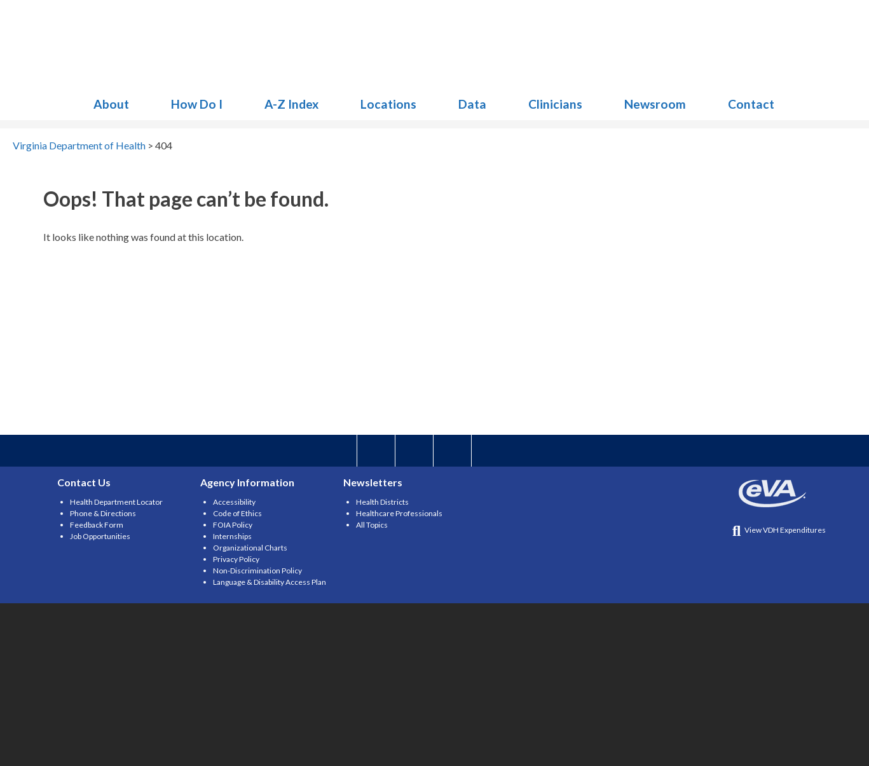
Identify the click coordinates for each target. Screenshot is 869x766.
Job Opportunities (100, 536)
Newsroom (655, 104)
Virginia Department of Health (149, 44)
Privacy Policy (236, 559)
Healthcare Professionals (399, 513)
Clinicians (555, 104)
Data (472, 104)
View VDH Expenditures (779, 530)
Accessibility (234, 502)
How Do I (196, 104)
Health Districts (382, 502)
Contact (751, 104)
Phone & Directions (103, 513)
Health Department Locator (116, 502)
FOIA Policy (232, 525)
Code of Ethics (237, 513)
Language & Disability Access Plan (269, 582)
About (111, 104)
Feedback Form (96, 525)
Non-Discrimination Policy (257, 570)
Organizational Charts (250, 547)
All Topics (372, 525)
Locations (388, 104)
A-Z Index (291, 104)
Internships (232, 536)
